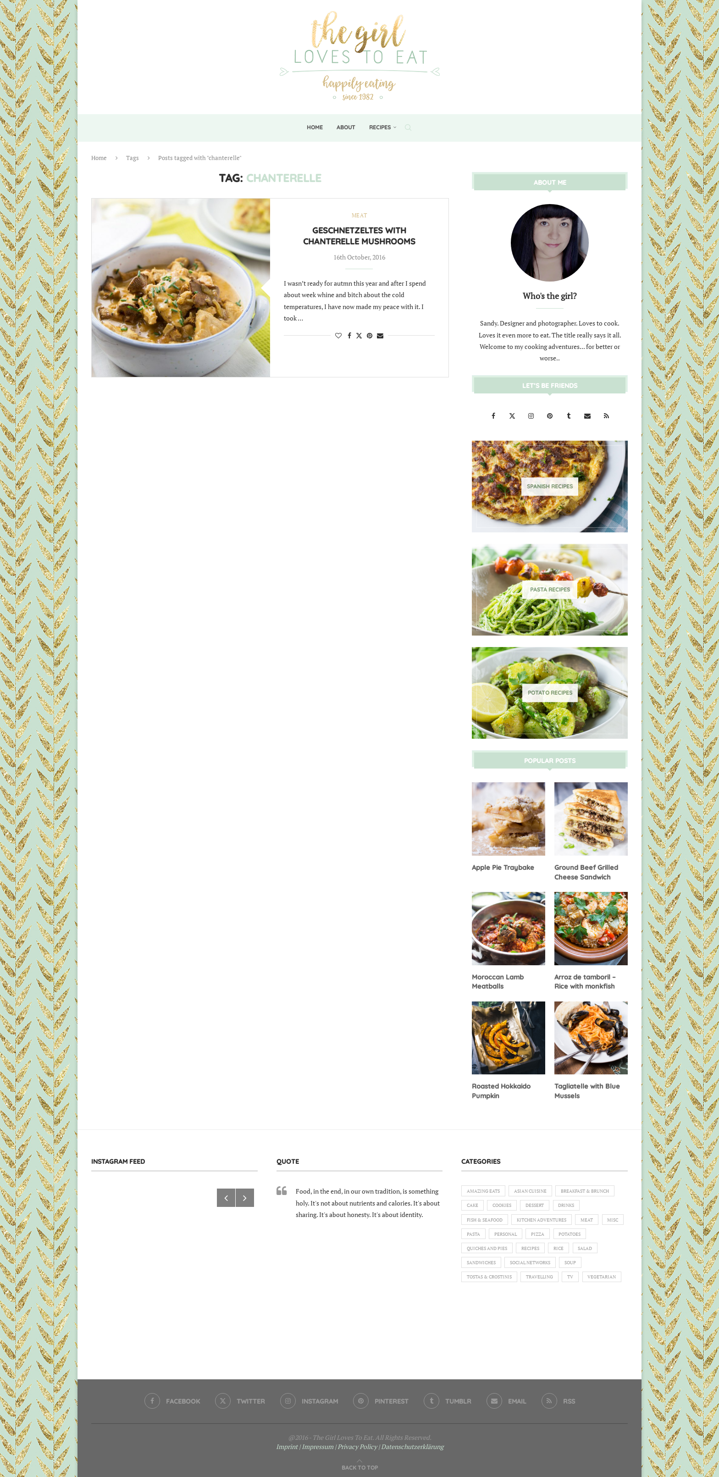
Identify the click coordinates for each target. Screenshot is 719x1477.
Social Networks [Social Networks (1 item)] (538, 1282)
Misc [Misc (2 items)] (574, 1235)
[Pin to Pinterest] (369, 336)
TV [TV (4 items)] (584, 1298)
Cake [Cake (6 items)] (544, 1204)
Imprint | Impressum (304, 1443)
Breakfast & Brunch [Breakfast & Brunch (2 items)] (495, 1204)
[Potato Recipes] (550, 692)
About (346, 127)
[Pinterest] (550, 415)
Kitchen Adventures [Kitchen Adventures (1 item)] (495, 1235)
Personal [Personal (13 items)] (480, 1251)
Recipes (380, 127)
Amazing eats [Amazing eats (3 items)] (486, 1188)
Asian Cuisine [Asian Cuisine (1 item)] (538, 1188)
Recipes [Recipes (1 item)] (538, 1267)
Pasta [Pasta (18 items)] (603, 1235)
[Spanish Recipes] (550, 486)
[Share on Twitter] (359, 336)
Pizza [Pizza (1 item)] (516, 1251)
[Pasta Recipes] (550, 589)
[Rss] (606, 415)
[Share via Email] (380, 336)
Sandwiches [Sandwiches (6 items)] (483, 1282)
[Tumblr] (569, 415)
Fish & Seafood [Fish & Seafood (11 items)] (558, 1220)
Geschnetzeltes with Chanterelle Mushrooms (359, 236)
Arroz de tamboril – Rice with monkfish (584, 980)
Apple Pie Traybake (502, 867)
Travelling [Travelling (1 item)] (550, 1298)
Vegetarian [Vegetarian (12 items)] (483, 1314)
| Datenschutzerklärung (410, 1443)
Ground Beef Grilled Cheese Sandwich (584, 871)
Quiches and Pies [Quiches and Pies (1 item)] (490, 1267)
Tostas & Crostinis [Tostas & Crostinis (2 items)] (493, 1298)
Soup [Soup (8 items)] (583, 1282)
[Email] (588, 415)
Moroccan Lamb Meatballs (497, 980)
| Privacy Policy (356, 1443)
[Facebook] (494, 415)
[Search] (408, 127)
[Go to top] (360, 1464)
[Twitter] (512, 415)
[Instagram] (531, 415)
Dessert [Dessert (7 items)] (477, 1220)
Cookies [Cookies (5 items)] (577, 1204)
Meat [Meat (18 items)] (545, 1235)
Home (315, 127)
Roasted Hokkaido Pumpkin (501, 1088)
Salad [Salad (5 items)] (598, 1267)
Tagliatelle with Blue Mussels (585, 1088)
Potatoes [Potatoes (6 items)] (551, 1251)
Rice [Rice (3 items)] (569, 1267)
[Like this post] (338, 336)
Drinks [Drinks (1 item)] (512, 1220)
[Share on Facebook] (349, 336)
